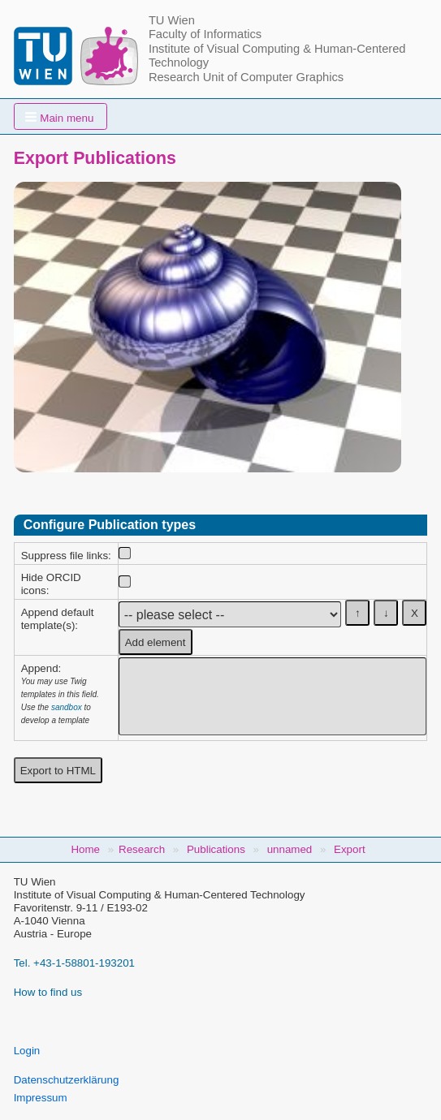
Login (27, 1051)
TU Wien (172, 20)
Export (349, 849)
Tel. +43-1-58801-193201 (74, 963)
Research (142, 849)
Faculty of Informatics (205, 34)
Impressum (40, 1098)
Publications (216, 849)
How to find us (48, 992)
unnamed (290, 849)
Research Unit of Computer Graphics (246, 77)
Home (85, 849)
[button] (61, 116)
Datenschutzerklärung (66, 1080)
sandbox (66, 707)
